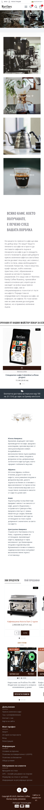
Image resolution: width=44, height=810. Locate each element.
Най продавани (32, 580)
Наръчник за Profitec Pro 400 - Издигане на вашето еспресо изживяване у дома (22, 684)
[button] (20, 383)
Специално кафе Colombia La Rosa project (22, 376)
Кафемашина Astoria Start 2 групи (22, 621)
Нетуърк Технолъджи (22, 803)
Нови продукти (11, 580)
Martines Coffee (22, 371)
